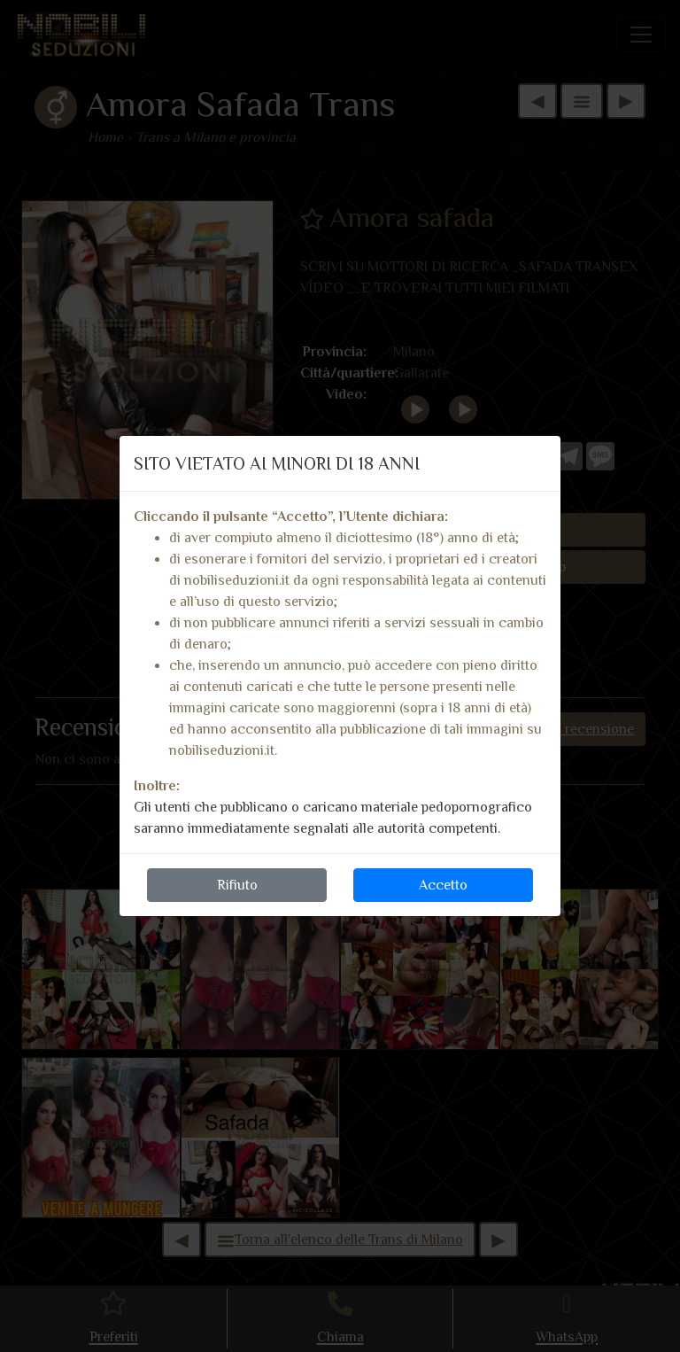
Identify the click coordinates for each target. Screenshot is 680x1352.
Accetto (443, 885)
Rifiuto (237, 885)
